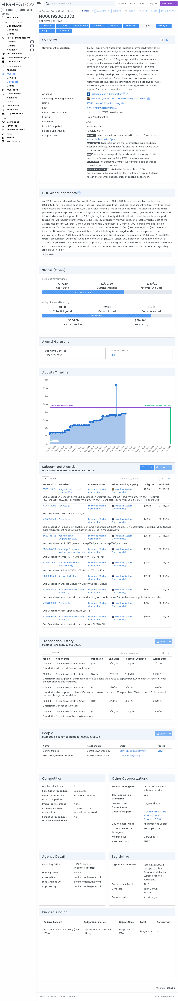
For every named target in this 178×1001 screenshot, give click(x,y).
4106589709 (49, 616)
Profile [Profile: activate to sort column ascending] (161, 745)
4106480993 (49, 603)
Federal (9, 9)
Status (64, 25)
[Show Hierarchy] (127, 93)
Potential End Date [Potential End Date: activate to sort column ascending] (135, 658)
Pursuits (11, 45)
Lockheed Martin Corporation (106, 93)
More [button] (121, 3)
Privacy (71, 996)
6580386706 (49, 535)
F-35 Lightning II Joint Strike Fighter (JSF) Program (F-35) (155, 815)
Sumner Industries (68, 576)
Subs (131, 25)
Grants (10, 33)
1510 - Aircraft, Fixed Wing (100, 107)
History (163, 25)
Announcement (80, 25)
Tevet (62, 505)
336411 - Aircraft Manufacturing (104, 103)
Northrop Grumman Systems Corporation (70, 551)
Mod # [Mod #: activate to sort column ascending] (46, 658)
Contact (52, 996)
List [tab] (161, 40)
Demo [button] (142, 3)
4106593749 (49, 519)
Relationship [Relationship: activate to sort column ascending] (94, 745)
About (43, 996)
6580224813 (49, 489)
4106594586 (49, 589)
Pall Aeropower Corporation (66, 537)
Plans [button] (133, 3)
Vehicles (11, 77)
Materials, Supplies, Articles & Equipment (155, 876)
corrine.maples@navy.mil (132, 750)
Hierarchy (98, 25)
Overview (47, 25)
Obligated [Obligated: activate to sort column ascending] (149, 484)
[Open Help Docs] (72, 11)
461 (113, 354)
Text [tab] (168, 40)
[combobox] (89, 3)
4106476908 (49, 505)
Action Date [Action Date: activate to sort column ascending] (159, 658)
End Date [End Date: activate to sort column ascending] (114, 658)
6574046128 (49, 549)
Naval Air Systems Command (123, 491)
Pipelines (11, 41)
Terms (62, 996)
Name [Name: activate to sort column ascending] (46, 745)
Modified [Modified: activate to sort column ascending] (164, 484)
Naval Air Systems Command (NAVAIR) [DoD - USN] (118, 98)
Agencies (12, 97)
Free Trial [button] (168, 3)
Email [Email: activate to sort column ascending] (122, 745)
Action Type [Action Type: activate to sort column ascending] (62, 658)
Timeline (114, 25)
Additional (64, 30)
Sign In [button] (153, 3)
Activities (12, 49)
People (10, 101)
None (89, 121)
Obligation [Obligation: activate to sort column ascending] (97, 658)
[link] (169, 479)
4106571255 (49, 562)
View (160, 750)
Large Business (152, 803)
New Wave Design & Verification (69, 564)
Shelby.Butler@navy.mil (131, 755)
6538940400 (50, 576)
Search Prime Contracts (54, 11)
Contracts (12, 29)
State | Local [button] (26, 9)
